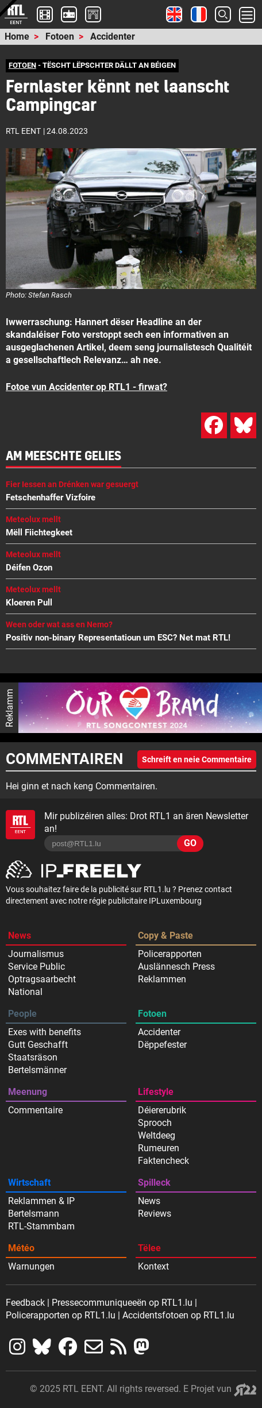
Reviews (154, 1213)
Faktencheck (163, 1160)
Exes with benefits (44, 1032)
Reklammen (162, 979)
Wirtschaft (29, 1182)
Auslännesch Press (176, 966)
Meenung (27, 1091)
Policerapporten (170, 953)
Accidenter (112, 36)
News (19, 935)
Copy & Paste (165, 935)
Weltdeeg (156, 1135)
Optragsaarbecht (42, 979)
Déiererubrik (162, 1110)
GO (190, 843)
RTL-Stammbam (41, 1226)
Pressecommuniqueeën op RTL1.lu (122, 1302)
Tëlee (149, 1248)
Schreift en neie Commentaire (197, 759)
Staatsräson (32, 1057)
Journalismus (36, 953)
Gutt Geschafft (38, 1044)
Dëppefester (162, 1044)
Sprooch (155, 1122)
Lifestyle (156, 1091)
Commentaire (35, 1110)
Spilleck (154, 1182)
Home (17, 36)
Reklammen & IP (41, 1200)
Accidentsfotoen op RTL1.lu (178, 1315)
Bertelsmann (33, 1213)
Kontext (153, 1266)
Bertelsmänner (37, 1069)
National (25, 991)
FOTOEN (22, 65)
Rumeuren (158, 1148)
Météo (21, 1248)
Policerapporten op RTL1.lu (60, 1315)
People (22, 1013)
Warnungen (31, 1266)
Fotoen (59, 36)
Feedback (25, 1302)
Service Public (36, 966)
